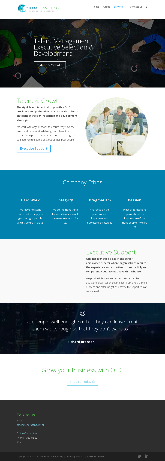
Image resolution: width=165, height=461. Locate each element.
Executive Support (33, 148)
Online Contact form (27, 433)
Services (118, 9)
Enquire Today (80, 381)
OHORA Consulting (52, 456)
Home (96, 9)
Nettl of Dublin (95, 456)
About (106, 9)
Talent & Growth (49, 71)
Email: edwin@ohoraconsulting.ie (30, 425)
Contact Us (136, 9)
